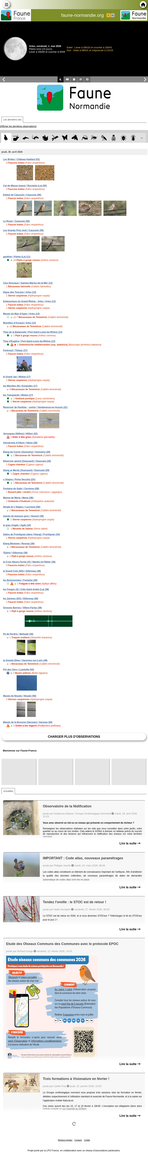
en (113, 15)
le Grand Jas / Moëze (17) (16, 376)
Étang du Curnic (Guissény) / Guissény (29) (26, 452)
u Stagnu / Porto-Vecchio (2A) (19, 479)
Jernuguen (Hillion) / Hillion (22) (20, 433)
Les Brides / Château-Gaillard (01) (21, 159)
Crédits (87, 1140)
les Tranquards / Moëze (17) (18, 395)
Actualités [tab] (8, 791)
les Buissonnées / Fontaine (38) (20, 580)
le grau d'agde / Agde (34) (17, 525)
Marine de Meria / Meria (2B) (18, 497)
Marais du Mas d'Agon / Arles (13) (21, 313)
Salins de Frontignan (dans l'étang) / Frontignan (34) (31, 534)
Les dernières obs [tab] (12, 119)
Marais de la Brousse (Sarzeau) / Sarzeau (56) (27, 722)
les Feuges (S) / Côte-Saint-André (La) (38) (26, 589)
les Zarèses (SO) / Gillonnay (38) (20, 598)
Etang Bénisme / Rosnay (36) (19, 543)
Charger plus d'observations (74, 736)
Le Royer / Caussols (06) (16, 221)
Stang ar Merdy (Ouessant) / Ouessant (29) (26, 470)
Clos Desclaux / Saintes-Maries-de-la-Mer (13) (28, 283)
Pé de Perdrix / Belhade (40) (18, 634)
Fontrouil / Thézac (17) (15, 350)
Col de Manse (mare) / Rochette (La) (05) (25, 185)
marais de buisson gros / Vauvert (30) (23, 516)
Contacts (78, 1140)
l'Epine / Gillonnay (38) (15, 552)
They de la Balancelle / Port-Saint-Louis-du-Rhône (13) (32, 332)
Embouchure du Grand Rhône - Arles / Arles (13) (29, 301)
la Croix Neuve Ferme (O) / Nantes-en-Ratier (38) (29, 562)
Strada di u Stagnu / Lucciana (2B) (21, 507)
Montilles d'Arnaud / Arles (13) (19, 323)
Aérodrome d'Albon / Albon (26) (20, 442)
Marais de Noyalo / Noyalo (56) (19, 696)
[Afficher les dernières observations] (18, 126)
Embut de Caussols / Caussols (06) (22, 195)
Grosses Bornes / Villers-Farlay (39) (22, 607)
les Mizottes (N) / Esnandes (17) (20, 386)
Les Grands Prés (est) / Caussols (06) (23, 230)
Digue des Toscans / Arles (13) (19, 292)
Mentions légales (65, 1140)
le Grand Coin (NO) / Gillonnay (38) (22, 571)
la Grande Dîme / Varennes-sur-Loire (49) (25, 660)
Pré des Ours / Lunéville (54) (18, 669)
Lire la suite (130, 843)
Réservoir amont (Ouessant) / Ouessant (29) (27, 461)
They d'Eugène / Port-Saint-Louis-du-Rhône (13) (29, 341)
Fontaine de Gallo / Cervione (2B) (21, 488)
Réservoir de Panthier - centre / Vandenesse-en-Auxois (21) (35, 407)
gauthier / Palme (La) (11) (16, 256)
